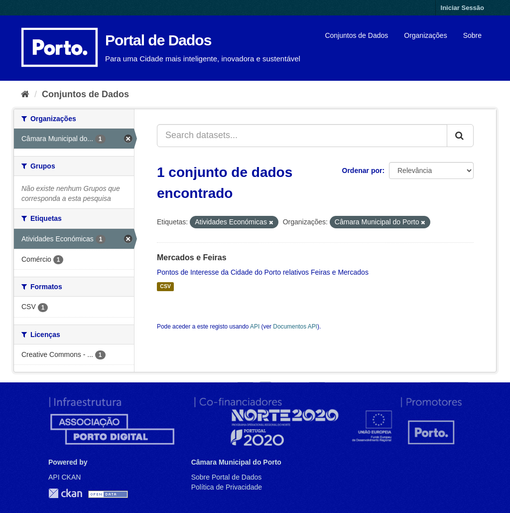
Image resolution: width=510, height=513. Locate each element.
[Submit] (460, 135)
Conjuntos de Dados (356, 35)
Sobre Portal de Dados (226, 477)
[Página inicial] (25, 94)
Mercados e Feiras (192, 257)
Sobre (472, 35)
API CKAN (64, 477)
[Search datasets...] (302, 135)
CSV (165, 287)
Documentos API (295, 326)
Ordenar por (362, 170)
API (254, 326)
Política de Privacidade (226, 487)
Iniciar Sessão (462, 7)
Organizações (425, 35)
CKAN (65, 493)
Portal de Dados (158, 40)
